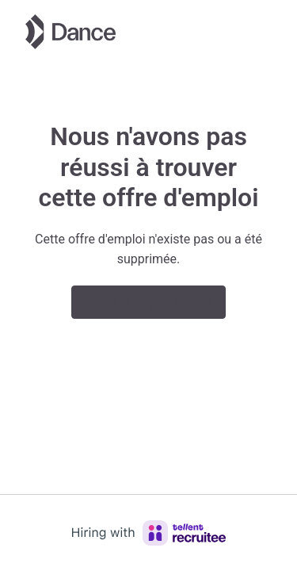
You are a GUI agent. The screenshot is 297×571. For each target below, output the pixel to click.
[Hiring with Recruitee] (149, 533)
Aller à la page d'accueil (148, 301)
